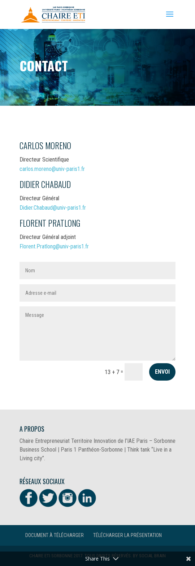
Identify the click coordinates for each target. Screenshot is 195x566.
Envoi (162, 371)
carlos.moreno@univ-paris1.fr (52, 168)
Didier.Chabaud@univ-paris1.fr (53, 207)
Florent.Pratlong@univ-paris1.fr (54, 246)
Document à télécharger (54, 535)
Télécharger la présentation (127, 535)
